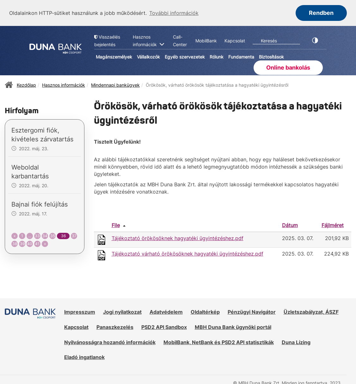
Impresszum (79, 311)
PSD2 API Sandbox (164, 326)
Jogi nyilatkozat (122, 311)
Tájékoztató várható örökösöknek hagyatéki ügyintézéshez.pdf (187, 253)
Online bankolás (288, 67)
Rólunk (217, 56)
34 (44, 235)
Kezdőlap (26, 84)
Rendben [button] (321, 12)
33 (37, 235)
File (116, 225)
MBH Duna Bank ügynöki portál (233, 326)
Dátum (290, 225)
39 (22, 243)
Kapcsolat (76, 326)
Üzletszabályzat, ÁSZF (311, 311)
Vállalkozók (148, 56)
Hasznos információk (63, 84)
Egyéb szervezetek (185, 56)
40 (29, 243)
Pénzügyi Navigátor (252, 311)
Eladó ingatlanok (84, 357)
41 (37, 243)
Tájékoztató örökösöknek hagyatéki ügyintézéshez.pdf (177, 238)
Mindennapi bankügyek (115, 84)
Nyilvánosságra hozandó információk (110, 341)
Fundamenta (241, 56)
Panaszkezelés (114, 326)
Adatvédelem (166, 311)
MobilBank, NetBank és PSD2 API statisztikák (218, 341)
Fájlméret (333, 225)
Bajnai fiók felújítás (39, 204)
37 (74, 235)
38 (14, 243)
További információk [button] (174, 13)
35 (52, 235)
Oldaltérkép (205, 311)
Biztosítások (271, 56)
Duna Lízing (296, 341)
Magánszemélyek (114, 56)
